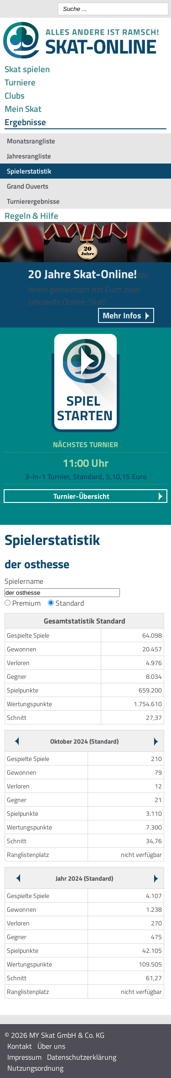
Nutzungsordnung (35, 1067)
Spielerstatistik (29, 171)
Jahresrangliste (29, 156)
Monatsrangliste (31, 141)
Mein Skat (23, 108)
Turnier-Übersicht (81, 496)
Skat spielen (27, 68)
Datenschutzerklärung (81, 1057)
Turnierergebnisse (33, 201)
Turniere (20, 82)
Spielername (24, 581)
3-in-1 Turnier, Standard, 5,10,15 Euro (85, 476)
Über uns (51, 1046)
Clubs (15, 95)
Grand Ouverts (27, 186)
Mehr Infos (122, 315)
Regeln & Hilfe (31, 215)
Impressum (24, 1057)
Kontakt (19, 1046)
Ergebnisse (25, 121)
